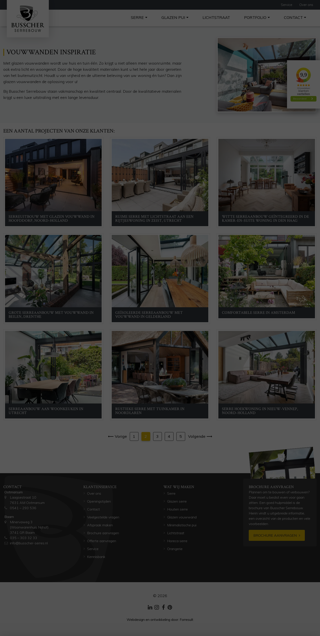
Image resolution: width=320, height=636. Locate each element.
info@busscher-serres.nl (29, 543)
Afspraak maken (100, 525)
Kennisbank (96, 556)
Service (286, 5)
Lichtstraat (216, 17)
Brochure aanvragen (103, 533)
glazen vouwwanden (29, 63)
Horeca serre (177, 541)
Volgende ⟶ (200, 436)
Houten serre (177, 509)
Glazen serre (177, 501)
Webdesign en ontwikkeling (148, 619)
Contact (293, 17)
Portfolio (255, 17)
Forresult (186, 619)
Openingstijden (99, 501)
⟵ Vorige (117, 436)
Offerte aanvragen (101, 541)
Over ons (306, 5)
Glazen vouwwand (182, 517)
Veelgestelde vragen (103, 517)
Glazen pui (173, 17)
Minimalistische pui (181, 525)
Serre (137, 17)
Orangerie (175, 549)
